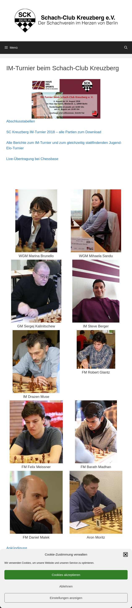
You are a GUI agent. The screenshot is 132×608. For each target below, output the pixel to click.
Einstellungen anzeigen (66, 598)
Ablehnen (65, 586)
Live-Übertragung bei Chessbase (32, 159)
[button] (125, 554)
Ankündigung (16, 548)
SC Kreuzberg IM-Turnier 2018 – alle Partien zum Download (53, 132)
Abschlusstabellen (20, 121)
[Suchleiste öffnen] (126, 47)
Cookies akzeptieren (66, 575)
